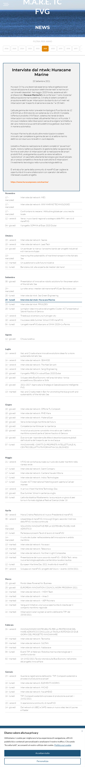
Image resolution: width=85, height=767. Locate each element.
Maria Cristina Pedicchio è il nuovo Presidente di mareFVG (47, 514)
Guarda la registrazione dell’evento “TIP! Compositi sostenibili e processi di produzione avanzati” (49, 677)
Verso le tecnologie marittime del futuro (38, 422)
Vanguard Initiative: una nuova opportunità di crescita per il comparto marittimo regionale (47, 606)
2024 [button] (22, 49)
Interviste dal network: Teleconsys (36, 548)
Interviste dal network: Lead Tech (35, 244)
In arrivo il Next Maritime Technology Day (39, 488)
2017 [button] (76, 49)
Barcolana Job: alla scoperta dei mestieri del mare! (43, 267)
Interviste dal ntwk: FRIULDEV (34, 304)
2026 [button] (6, 49)
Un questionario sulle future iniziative (37, 262)
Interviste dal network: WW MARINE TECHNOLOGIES (45, 204)
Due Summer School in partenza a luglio (38, 493)
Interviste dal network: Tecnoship (35, 638)
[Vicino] (82, 731)
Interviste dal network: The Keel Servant (38, 364)
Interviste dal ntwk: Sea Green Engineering (39, 295)
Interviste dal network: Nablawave (36, 647)
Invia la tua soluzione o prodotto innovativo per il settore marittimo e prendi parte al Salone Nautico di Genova (46, 431)
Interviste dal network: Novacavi (35, 544)
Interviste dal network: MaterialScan (37, 417)
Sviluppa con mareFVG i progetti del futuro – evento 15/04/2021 (49, 568)
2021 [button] (45, 49)
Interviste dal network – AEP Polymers (38, 600)
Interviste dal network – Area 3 (34, 596)
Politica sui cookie (62, 745)
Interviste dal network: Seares (34, 240)
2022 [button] (38, 49)
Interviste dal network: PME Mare (36, 413)
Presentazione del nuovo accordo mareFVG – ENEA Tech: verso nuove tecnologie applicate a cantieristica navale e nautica (49, 558)
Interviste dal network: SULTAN (35, 643)
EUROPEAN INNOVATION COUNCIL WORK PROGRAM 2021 (49, 587)
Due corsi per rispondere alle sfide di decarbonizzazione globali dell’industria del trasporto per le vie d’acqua (48, 438)
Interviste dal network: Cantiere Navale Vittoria (42, 473)
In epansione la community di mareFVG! (38, 703)
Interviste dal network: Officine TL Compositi (40, 409)
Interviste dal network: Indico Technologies (40, 477)
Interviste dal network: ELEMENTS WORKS (40, 683)
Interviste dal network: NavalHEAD (36, 691)
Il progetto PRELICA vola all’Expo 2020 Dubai (41, 373)
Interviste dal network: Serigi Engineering (39, 369)
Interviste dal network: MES (33, 197)
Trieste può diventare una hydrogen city (38, 315)
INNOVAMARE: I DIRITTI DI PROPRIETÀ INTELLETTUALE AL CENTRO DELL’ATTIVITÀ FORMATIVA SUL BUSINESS (48, 445)
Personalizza (42, 761)
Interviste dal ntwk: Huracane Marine (38, 300)
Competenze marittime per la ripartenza (38, 426)
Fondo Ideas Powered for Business (36, 583)
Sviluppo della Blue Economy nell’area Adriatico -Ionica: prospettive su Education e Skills (45, 378)
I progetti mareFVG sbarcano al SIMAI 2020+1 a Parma (45, 324)
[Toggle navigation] (5, 4)
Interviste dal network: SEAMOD (35, 360)
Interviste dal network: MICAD (34, 687)
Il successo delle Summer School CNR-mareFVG (42, 320)
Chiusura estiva (27, 339)
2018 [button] (68, 49)
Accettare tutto (43, 753)
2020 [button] (53, 49)
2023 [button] (30, 49)
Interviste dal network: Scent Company (38, 468)
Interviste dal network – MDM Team (37, 592)
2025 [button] (14, 49)
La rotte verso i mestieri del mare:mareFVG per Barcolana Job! (48, 288)
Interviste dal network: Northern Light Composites (43, 553)
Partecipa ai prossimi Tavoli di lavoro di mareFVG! (42, 533)
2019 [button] (60, 49)
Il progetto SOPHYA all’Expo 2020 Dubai (38, 225)
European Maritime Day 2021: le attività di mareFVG (44, 564)
